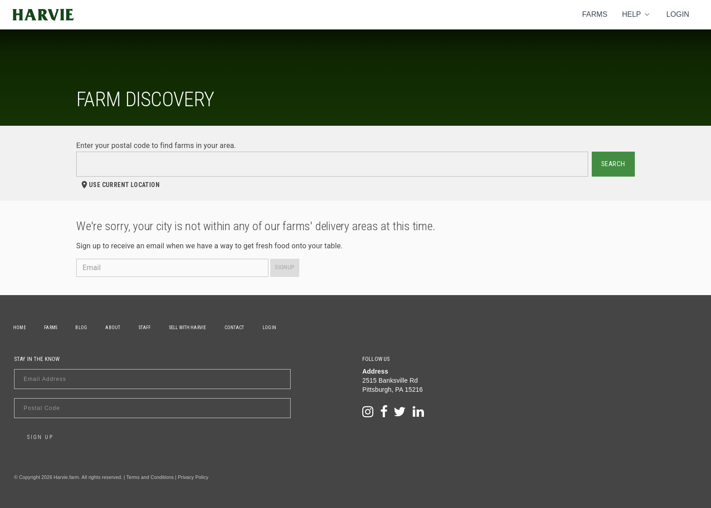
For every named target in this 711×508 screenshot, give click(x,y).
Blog (85, 327)
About (118, 327)
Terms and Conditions (150, 477)
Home (20, 327)
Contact (245, 327)
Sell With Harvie (196, 327)
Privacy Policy (193, 477)
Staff (152, 327)
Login (677, 14)
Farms (595, 14)
